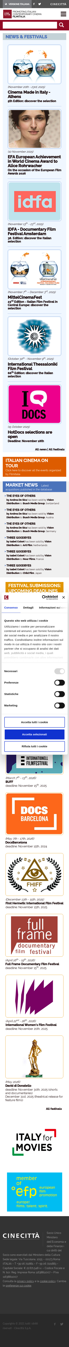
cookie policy (48, 1281)
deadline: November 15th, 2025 (26, 907)
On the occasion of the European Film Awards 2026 (34, 171)
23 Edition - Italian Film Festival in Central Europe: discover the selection (33, 305)
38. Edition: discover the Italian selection (29, 239)
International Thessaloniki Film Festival (32, 366)
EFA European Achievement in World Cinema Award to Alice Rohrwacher (34, 161)
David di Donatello (18, 1086)
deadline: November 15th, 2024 (26, 846)
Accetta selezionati (34, 734)
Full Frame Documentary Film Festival (32, 964)
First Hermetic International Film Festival (34, 903)
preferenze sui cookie (18, 1285)
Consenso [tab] (11, 607)
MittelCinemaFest (25, 297)
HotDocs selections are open (30, 434)
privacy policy (25, 1281)
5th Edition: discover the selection (32, 101)
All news (41, 449)
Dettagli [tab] (28, 607)
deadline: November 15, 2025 (26, 785)
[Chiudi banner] (63, 597)
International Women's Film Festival (31, 1025)
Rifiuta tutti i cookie (34, 746)
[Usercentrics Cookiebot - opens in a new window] (43, 597)
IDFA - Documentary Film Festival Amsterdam (32, 231)
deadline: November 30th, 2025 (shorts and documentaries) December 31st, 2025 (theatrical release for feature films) (34, 1095)
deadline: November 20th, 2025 (27, 1029)
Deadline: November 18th (26, 441)
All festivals (56, 449)
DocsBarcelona (16, 842)
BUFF (9, 782)
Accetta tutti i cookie (34, 722)
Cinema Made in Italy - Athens (29, 94)
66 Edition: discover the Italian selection (30, 374)
